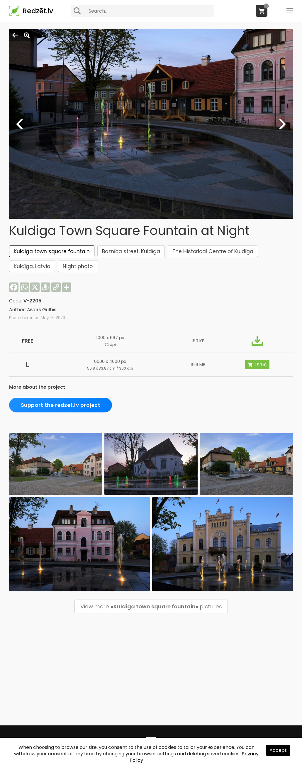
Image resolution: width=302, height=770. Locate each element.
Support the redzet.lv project (61, 405)
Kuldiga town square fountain (52, 251)
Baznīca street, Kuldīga (131, 251)
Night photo (78, 266)
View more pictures (151, 606)
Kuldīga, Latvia (32, 266)
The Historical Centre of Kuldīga (212, 251)
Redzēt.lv (38, 11)
